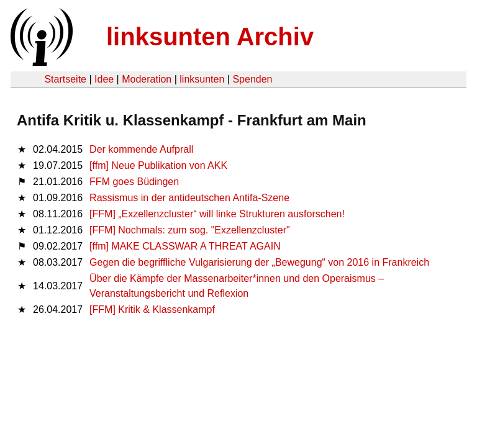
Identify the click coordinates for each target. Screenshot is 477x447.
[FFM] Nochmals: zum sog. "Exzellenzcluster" (189, 230)
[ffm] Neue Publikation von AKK (158, 165)
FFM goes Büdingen (134, 181)
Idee (104, 79)
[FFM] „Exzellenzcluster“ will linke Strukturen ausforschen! (217, 214)
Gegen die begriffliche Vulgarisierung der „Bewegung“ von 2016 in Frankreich (259, 262)
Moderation (146, 79)
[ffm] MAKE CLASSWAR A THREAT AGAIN (185, 246)
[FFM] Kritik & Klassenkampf (152, 309)
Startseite (65, 79)
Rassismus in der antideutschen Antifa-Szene (189, 197)
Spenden (252, 79)
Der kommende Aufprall (141, 149)
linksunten (201, 79)
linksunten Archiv (210, 36)
